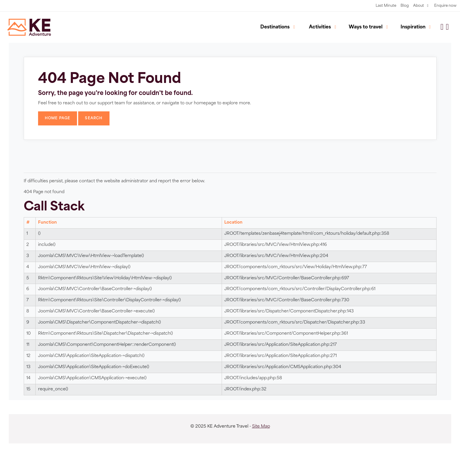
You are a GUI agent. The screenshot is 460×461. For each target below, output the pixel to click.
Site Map (261, 426)
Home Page (58, 118)
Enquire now (445, 6)
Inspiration (413, 27)
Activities (320, 27)
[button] (447, 27)
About (418, 6)
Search (93, 118)
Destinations (275, 27)
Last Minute (386, 6)
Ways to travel (365, 27)
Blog (405, 6)
